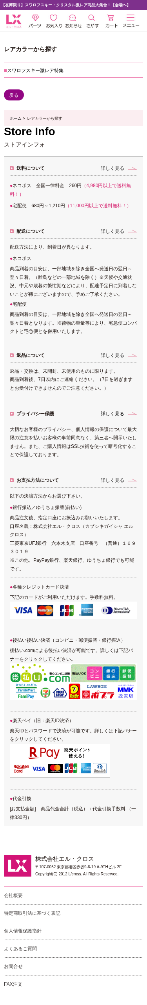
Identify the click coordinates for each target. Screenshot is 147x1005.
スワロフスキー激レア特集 (35, 70)
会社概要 (13, 895)
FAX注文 (13, 984)
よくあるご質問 (20, 948)
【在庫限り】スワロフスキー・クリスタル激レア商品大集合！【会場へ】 (66, 5)
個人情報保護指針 (23, 931)
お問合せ (13, 966)
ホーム (16, 118)
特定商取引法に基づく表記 (32, 913)
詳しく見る (112, 168)
